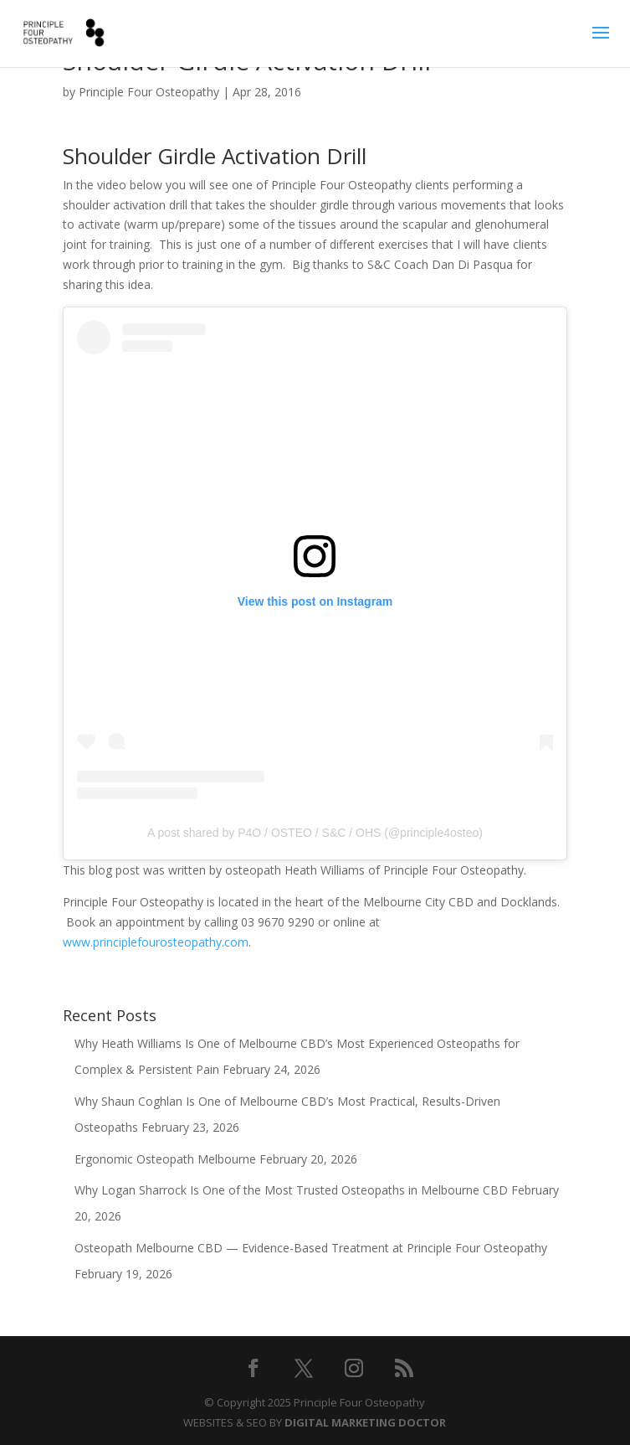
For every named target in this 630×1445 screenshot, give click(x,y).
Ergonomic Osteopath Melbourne (165, 1159)
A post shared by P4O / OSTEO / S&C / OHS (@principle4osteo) (315, 832)
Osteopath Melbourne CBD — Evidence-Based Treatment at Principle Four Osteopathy (310, 1248)
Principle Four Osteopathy (149, 92)
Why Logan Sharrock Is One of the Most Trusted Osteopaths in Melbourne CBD (291, 1190)
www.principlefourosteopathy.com (155, 942)
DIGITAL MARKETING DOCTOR (365, 1422)
